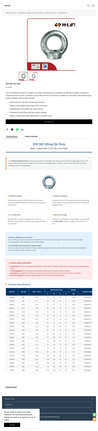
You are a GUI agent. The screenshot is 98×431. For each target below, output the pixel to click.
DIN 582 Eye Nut (62, 13)
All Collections (21, 13)
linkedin (22, 137)
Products (13, 13)
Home (7, 13)
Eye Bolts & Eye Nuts (50, 13)
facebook (7, 137)
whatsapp (17, 137)
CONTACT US (49, 130)
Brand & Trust (9, 407)
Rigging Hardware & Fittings (35, 13)
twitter (12, 137)
